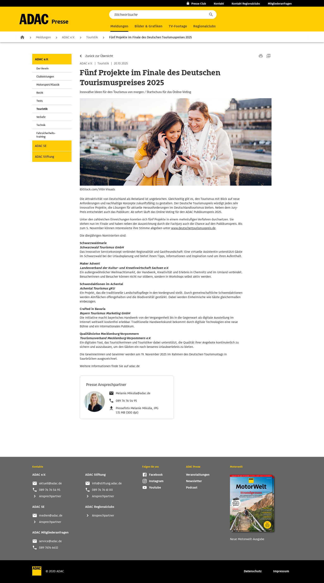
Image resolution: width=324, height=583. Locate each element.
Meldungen (43, 37)
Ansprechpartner (50, 496)
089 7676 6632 (48, 547)
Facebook (156, 475)
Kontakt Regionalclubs (246, 3)
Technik (40, 125)
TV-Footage (178, 26)
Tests (39, 101)
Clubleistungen (45, 76)
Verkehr (41, 117)
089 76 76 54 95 (126, 401)
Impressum (281, 571)
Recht (39, 92)
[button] (211, 14)
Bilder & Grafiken (148, 26)
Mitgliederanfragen (280, 3)
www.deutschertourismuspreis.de (193, 228)
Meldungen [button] (119, 26)
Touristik (92, 37)
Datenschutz (253, 571)
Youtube (155, 487)
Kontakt (219, 3)
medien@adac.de (50, 515)
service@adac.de (50, 541)
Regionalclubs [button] (204, 26)
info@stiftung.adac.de (107, 483)
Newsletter (194, 481)
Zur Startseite (22, 37)
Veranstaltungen (198, 475)
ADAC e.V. (68, 37)
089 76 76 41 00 (102, 490)
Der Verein (42, 68)
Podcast (191, 487)
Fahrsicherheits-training (45, 134)
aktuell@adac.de (50, 483)
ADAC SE (40, 146)
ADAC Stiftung (44, 156)
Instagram (156, 481)
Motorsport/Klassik (48, 84)
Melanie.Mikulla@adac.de (133, 393)
